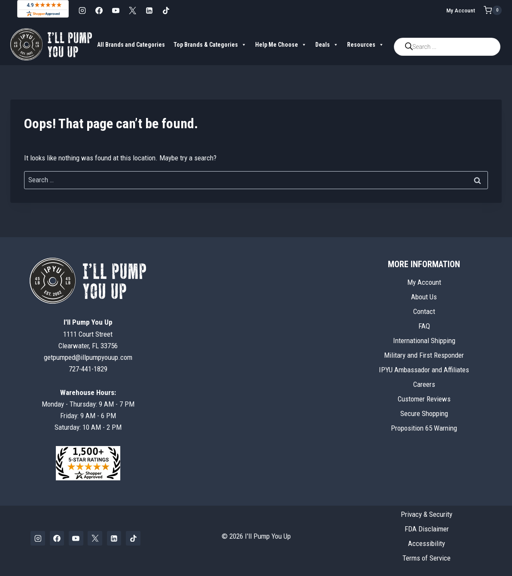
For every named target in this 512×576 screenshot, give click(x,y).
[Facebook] (98, 10)
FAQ (424, 326)
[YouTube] (115, 10)
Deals (326, 44)
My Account (460, 10)
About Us (424, 297)
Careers (424, 384)
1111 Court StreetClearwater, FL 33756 (88, 334)
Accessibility (426, 543)
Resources (365, 44)
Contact (424, 311)
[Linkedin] (149, 10)
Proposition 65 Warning (424, 428)
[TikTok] (165, 10)
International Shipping (424, 340)
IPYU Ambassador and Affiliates (424, 369)
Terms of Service (426, 558)
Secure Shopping (424, 413)
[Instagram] (82, 10)
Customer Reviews (424, 399)
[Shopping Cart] (493, 10)
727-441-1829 (88, 369)
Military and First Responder (424, 355)
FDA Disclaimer (427, 529)
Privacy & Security (426, 514)
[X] (132, 10)
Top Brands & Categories (210, 44)
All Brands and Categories (131, 44)
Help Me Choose (281, 44)
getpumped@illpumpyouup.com (88, 357)
